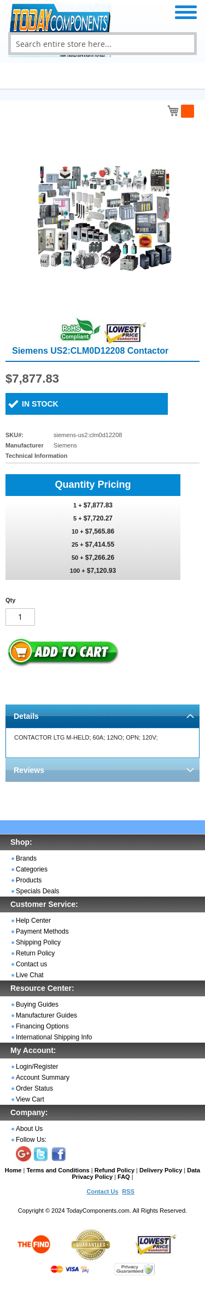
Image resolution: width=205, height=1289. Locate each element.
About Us (29, 1129)
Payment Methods (42, 931)
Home (13, 1170)
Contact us (31, 964)
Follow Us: (31, 1139)
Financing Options (42, 1026)
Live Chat (30, 975)
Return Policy (35, 953)
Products (29, 880)
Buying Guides (37, 1004)
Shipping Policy (38, 942)
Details (26, 716)
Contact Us (102, 1191)
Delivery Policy (160, 1170)
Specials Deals (37, 891)
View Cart (30, 1099)
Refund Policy (114, 1170)
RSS (128, 1191)
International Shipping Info (54, 1037)
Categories (32, 869)
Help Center (33, 920)
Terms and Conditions (57, 1170)
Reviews (29, 770)
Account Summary (42, 1077)
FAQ (124, 1176)
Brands (26, 858)
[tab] (102, 716)
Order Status (34, 1088)
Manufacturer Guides (46, 1015)
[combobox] (102, 43)
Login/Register (37, 1066)
